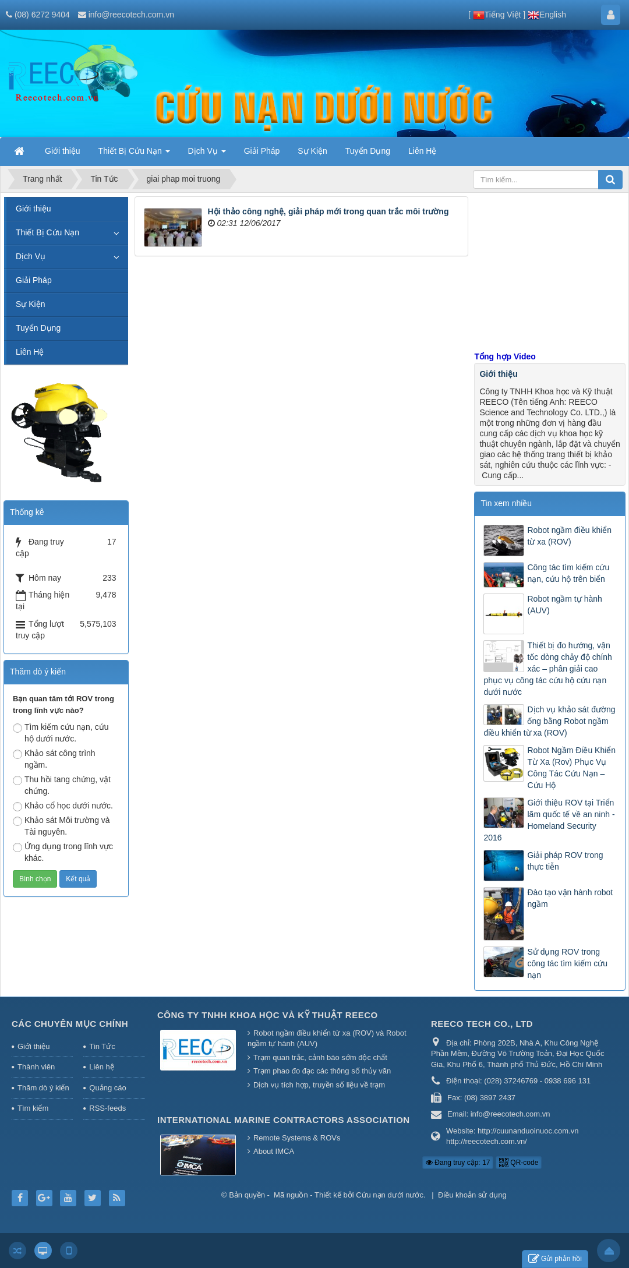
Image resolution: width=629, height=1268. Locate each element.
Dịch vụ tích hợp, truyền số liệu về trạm (319, 1084)
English (547, 14)
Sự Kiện (30, 304)
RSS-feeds (107, 1108)
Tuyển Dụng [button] (367, 151)
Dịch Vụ (30, 256)
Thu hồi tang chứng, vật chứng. (62, 785)
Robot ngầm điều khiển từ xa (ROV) (569, 535)
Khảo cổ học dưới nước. (63, 806)
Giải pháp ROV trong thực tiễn (565, 860)
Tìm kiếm (32, 1108)
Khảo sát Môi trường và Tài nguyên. (61, 825)
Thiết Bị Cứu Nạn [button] (134, 154)
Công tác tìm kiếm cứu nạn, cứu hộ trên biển (568, 573)
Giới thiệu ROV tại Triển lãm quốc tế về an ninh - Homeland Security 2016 (548, 820)
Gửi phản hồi (555, 1259)
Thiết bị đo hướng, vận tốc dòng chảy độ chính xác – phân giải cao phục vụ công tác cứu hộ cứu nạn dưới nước (547, 669)
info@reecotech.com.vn (131, 14)
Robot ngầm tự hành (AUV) (564, 604)
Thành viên (36, 1066)
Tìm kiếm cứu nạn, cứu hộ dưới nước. (60, 732)
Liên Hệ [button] (422, 151)
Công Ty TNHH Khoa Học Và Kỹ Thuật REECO (267, 1015)
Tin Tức (102, 1046)
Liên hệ (101, 1066)
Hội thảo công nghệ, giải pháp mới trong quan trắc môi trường (328, 211)
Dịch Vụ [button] (207, 154)
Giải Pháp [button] (262, 151)
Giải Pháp (34, 280)
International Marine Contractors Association (283, 1120)
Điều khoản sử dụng (472, 1195)
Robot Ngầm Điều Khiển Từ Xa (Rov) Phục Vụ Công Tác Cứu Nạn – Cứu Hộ (571, 768)
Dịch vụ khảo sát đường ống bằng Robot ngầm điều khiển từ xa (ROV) (549, 721)
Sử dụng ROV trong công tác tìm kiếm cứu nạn (567, 963)
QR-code (518, 1162)
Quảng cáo (107, 1087)
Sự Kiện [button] (312, 151)
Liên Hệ (30, 351)
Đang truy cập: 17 (458, 1162)
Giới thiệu (498, 374)
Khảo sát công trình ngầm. (54, 758)
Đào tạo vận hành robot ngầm (570, 898)
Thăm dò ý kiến (43, 1087)
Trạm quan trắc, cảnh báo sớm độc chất (320, 1057)
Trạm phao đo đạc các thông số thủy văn (322, 1070)
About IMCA (273, 1151)
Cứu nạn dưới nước (389, 1195)
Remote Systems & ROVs (297, 1137)
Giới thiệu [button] (62, 151)
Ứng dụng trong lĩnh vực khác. (63, 852)
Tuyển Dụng (38, 328)
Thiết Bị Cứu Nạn (47, 232)
